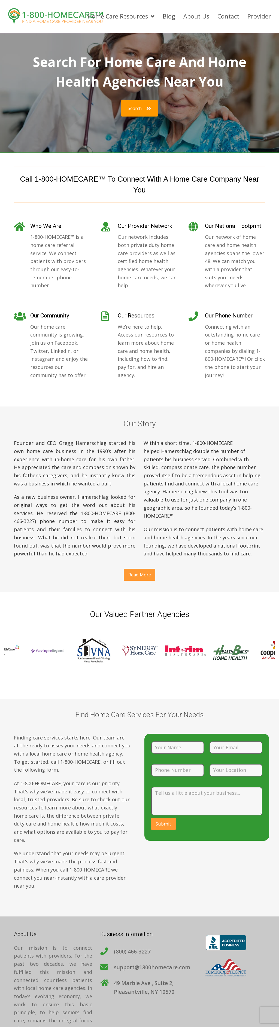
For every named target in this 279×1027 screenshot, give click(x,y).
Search (139, 108)
